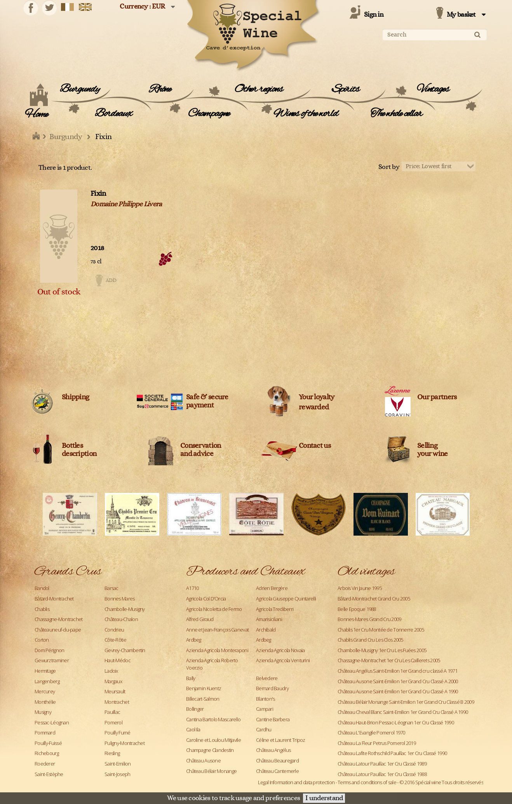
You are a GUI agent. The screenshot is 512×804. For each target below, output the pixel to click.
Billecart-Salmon (202, 698)
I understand (324, 798)
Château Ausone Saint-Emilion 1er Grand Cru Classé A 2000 (398, 681)
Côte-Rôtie (115, 639)
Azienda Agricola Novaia (280, 650)
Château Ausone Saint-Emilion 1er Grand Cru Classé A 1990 (398, 691)
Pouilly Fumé (117, 732)
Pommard (45, 732)
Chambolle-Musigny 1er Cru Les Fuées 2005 (382, 650)
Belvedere (267, 678)
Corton (42, 639)
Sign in (373, 15)
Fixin (98, 194)
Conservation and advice (200, 450)
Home (36, 114)
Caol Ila (193, 729)
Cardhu (264, 729)
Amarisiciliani (269, 619)
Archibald (266, 629)
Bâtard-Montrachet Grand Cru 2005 (374, 598)
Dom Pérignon (49, 650)
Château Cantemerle (277, 770)
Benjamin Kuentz (203, 688)
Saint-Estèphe (49, 774)
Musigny (43, 711)
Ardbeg (193, 639)
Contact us (315, 446)
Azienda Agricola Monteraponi (217, 650)
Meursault (114, 691)
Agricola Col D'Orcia (206, 598)
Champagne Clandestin (210, 750)
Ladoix (111, 670)
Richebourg (47, 753)
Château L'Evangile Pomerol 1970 (371, 732)
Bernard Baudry (272, 688)
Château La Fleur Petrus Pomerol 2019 (377, 743)
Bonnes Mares (119, 598)
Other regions (258, 89)
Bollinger (195, 708)
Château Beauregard (277, 760)
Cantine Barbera (272, 719)
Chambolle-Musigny (124, 609)
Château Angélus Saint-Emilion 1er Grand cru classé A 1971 (397, 670)
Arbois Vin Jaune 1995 (359, 588)
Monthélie (45, 701)
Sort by (388, 167)
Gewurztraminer (52, 660)
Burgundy (79, 89)
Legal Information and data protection (296, 782)
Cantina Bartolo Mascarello (213, 719)
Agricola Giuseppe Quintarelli (286, 598)
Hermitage (45, 670)
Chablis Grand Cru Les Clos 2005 (370, 639)
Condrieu (114, 629)
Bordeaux (113, 113)
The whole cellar (396, 113)
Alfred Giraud (200, 619)
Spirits (345, 89)
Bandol (42, 588)
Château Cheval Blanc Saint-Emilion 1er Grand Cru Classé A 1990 (403, 711)
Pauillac (112, 711)
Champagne (209, 113)
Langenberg (47, 681)
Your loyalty (316, 397)
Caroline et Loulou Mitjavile (213, 739)
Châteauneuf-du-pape (58, 629)
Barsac (111, 588)
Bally (190, 678)
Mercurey (45, 691)
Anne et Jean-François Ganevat (217, 629)
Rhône (160, 89)
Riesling (112, 753)
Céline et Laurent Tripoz (280, 739)
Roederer (45, 763)
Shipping (75, 397)
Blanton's (265, 698)
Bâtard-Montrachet (54, 598)
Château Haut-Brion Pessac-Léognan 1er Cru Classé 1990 (396, 722)
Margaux (113, 681)
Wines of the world (305, 113)
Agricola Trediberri (274, 609)
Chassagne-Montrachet (59, 619)
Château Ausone (203, 760)
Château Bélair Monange (211, 770)
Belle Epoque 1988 (357, 609)
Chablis (42, 609)
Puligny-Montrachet (124, 743)
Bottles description (79, 450)
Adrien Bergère (271, 588)
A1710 (192, 588)
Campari (264, 708)
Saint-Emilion (117, 763)
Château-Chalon (121, 619)
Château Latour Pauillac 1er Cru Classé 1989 (382, 763)
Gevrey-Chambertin (124, 650)
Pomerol (113, 722)
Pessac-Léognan (52, 722)
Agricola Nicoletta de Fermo (214, 609)
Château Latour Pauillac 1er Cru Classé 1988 (382, 774)
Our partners (436, 397)
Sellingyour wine (432, 450)
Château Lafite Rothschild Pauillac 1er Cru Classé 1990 (392, 753)
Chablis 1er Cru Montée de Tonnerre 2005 (381, 629)
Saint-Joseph (117, 774)
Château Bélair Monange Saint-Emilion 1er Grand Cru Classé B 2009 (406, 701)
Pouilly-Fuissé (48, 743)
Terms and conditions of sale (367, 782)
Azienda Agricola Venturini (283, 660)
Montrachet (116, 701)
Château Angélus (273, 750)
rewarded (314, 407)
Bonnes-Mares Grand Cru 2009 (369, 619)
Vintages (433, 89)
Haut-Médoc (117, 660)
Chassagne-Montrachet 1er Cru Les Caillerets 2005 (389, 660)
